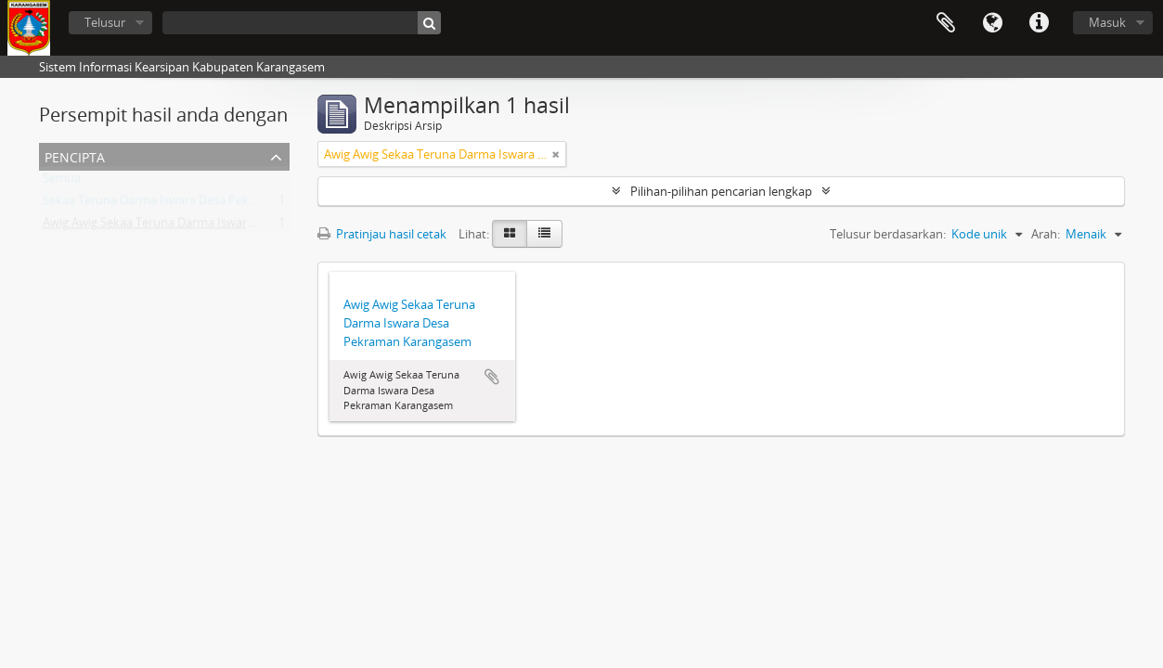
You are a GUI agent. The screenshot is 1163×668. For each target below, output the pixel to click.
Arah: (1045, 233)
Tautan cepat (1038, 23)
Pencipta (75, 155)
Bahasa (992, 23)
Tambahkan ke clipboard (492, 376)
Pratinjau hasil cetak (381, 233)
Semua (62, 181)
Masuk (1107, 22)
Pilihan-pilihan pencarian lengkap (721, 191)
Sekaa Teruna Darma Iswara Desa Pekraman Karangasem (199, 204)
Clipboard (946, 23)
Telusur (104, 22)
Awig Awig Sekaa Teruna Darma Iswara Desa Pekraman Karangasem (228, 226)
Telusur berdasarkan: (888, 233)
